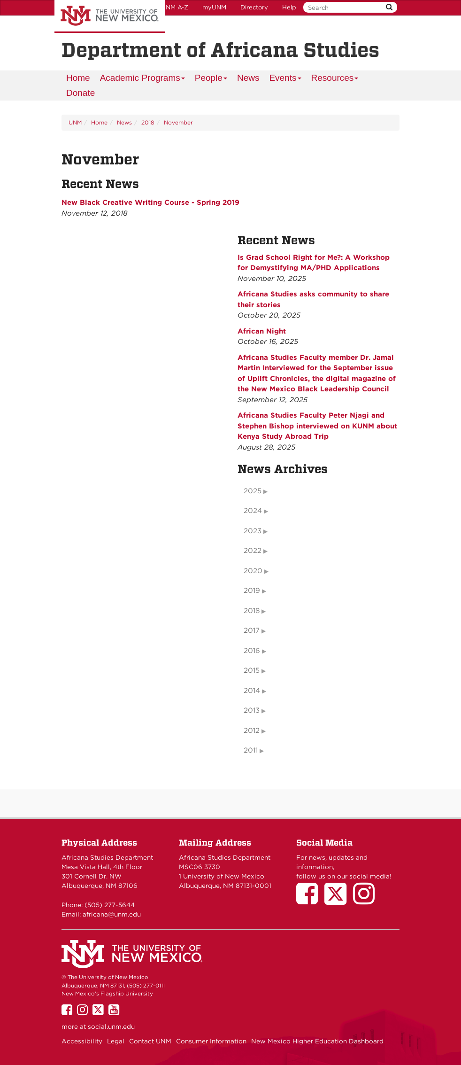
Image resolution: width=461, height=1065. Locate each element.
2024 (253, 510)
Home (78, 78)
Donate (80, 93)
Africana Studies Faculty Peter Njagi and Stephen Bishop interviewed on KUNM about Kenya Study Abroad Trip (317, 426)
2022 (252, 550)
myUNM (214, 7)
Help (289, 7)
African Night (262, 331)
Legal (115, 1041)
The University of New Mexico (109, 16)
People (211, 79)
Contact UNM (150, 1041)
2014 (252, 690)
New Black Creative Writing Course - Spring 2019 (150, 202)
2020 (253, 571)
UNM (75, 122)
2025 (252, 491)
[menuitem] (78, 78)
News (248, 78)
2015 (252, 670)
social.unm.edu (111, 1026)
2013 (252, 710)
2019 (252, 590)
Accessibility (81, 1041)
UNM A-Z (174, 7)
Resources (335, 79)
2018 (147, 122)
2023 (252, 531)
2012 (252, 730)
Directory (254, 7)
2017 (252, 630)
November (178, 122)
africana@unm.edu (112, 914)
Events (285, 79)
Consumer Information (211, 1041)
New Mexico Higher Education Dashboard (317, 1041)
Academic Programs (142, 79)
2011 (251, 750)
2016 (252, 650)
